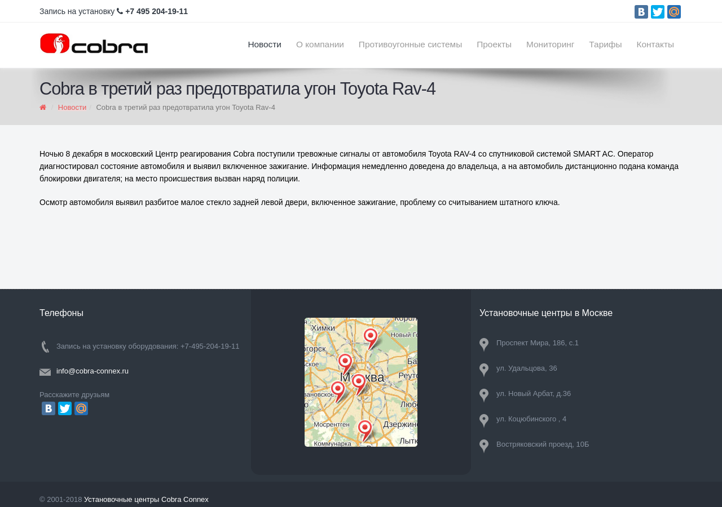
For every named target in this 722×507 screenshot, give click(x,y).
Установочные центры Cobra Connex (146, 499)
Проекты (494, 44)
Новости (264, 44)
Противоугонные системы (410, 44)
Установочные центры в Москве (546, 313)
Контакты (655, 44)
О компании (320, 44)
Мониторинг (550, 44)
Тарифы (605, 44)
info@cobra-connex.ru (92, 371)
